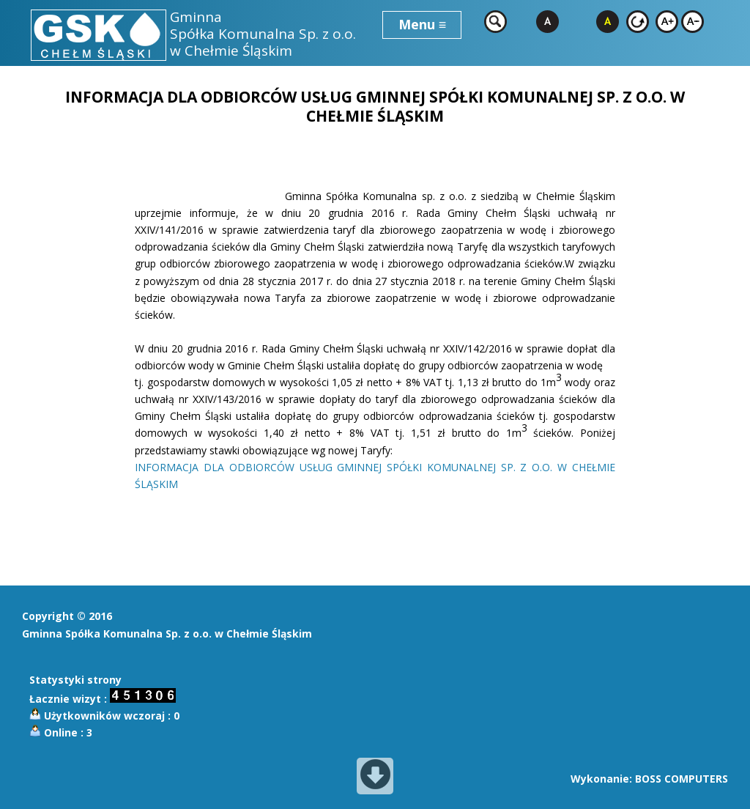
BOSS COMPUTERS (681, 779)
